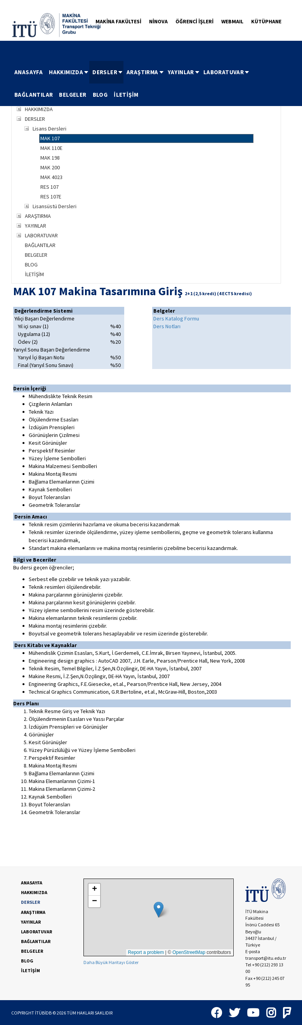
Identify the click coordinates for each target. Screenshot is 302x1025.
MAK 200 (50, 167)
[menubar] (151, 83)
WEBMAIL (232, 21)
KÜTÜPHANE (266, 21)
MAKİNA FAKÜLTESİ (118, 21)
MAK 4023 (51, 177)
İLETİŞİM (126, 94)
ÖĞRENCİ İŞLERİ (194, 21)
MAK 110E (51, 147)
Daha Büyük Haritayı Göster (111, 962)
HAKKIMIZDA (69, 72)
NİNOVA (158, 21)
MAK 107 (50, 138)
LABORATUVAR (226, 72)
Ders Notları (167, 326)
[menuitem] (28, 72)
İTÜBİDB (43, 1013)
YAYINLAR (184, 72)
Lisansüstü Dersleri (54, 206)
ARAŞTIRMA (146, 72)
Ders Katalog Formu (176, 318)
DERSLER (107, 72)
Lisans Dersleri (49, 128)
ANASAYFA (28, 72)
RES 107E (50, 196)
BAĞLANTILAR (33, 94)
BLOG (100, 94)
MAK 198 (50, 157)
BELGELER (72, 94)
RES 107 (49, 186)
